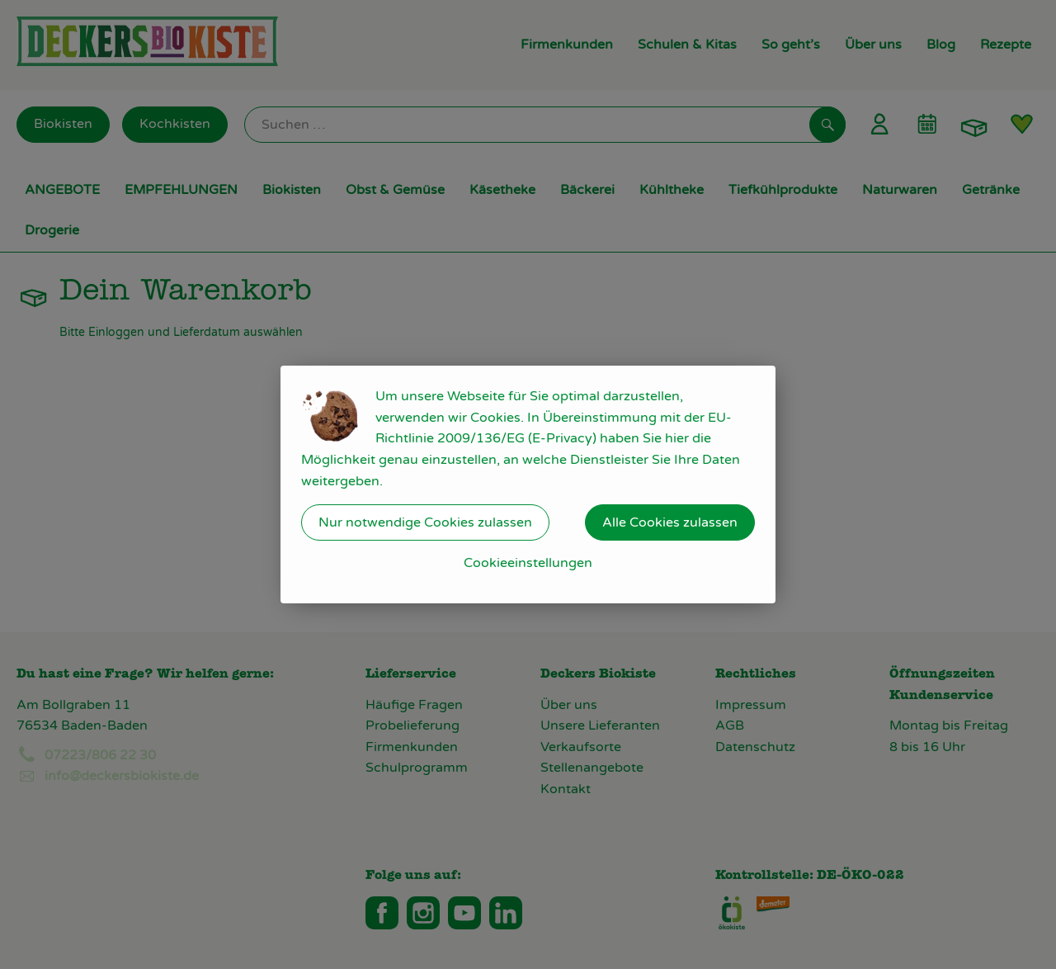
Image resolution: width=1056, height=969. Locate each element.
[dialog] (528, 484)
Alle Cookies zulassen (670, 522)
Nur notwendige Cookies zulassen (425, 522)
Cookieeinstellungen (528, 563)
